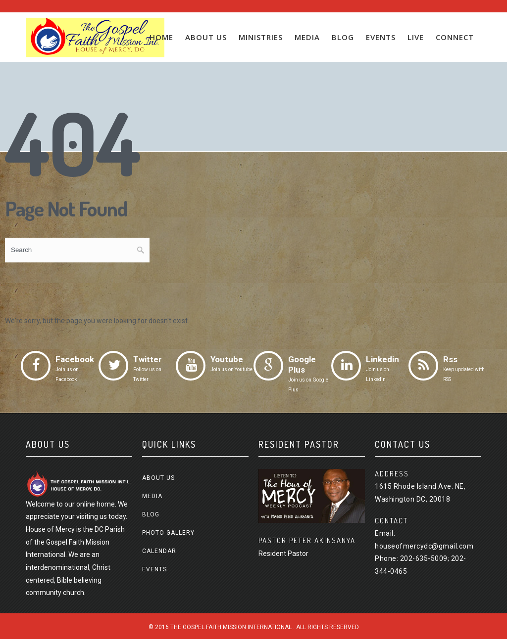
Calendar (159, 551)
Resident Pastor (283, 553)
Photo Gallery (168, 532)
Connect (455, 37)
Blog (343, 37)
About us (206, 37)
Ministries (261, 37)
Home (161, 37)
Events (381, 37)
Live (415, 37)
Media (307, 37)
